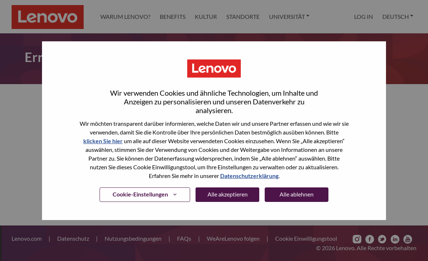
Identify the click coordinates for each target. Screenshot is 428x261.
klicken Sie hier (103, 140)
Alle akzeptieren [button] (227, 194)
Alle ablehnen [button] (297, 194)
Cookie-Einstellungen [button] (140, 194)
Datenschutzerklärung (249, 175)
